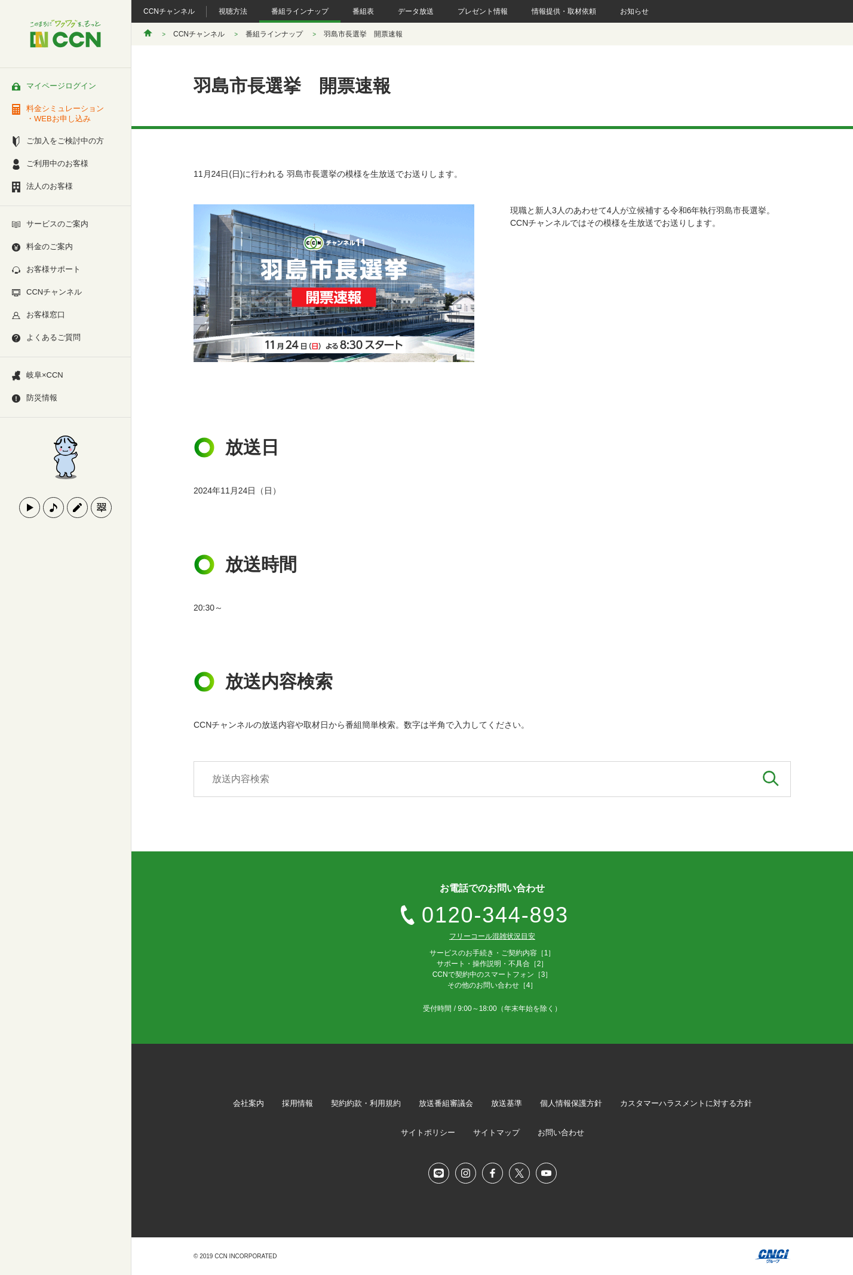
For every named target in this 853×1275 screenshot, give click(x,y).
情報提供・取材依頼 (564, 11)
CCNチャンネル (169, 11)
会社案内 (248, 1103)
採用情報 (297, 1103)
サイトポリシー (428, 1132)
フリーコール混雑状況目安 (492, 936)
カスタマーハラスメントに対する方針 (686, 1103)
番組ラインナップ (300, 11)
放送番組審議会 (446, 1103)
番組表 (363, 11)
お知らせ (634, 11)
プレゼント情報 (483, 11)
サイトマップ (496, 1132)
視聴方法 (233, 11)
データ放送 (416, 11)
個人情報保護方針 (571, 1103)
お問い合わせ (561, 1132)
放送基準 (506, 1103)
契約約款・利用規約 (366, 1103)
